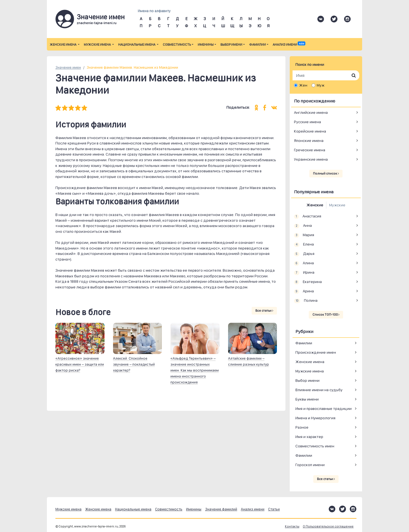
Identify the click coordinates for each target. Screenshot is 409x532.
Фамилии (257, 45)
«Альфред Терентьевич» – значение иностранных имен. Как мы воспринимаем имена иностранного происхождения (194, 370)
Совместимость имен (314, 446)
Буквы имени (307, 399)
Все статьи (264, 311)
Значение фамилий (221, 509)
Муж (320, 85)
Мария (304, 235)
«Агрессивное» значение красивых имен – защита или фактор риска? (79, 364)
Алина (304, 263)
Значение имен (68, 67)
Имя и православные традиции (323, 408)
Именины (206, 45)
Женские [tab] (314, 205)
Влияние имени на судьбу (319, 390)
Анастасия (307, 216)
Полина (306, 300)
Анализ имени (289, 45)
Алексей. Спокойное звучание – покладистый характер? (134, 364)
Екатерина (308, 281)
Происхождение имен (315, 352)
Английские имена (311, 112)
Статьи (274, 509)
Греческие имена (309, 150)
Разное (301, 427)
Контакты (292, 526)
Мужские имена (97, 45)
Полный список (326, 173)
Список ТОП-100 (325, 315)
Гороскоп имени (310, 464)
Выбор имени (231, 45)
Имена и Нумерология (315, 418)
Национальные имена (137, 45)
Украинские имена (311, 159)
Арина (304, 291)
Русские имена (307, 122)
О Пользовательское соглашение (328, 526)
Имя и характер (309, 436)
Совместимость (177, 45)
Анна (303, 225)
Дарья (304, 253)
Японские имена (309, 140)
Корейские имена (310, 131)
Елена (304, 244)
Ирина (304, 272)
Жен (303, 85)
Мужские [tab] (337, 205)
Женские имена (63, 45)
